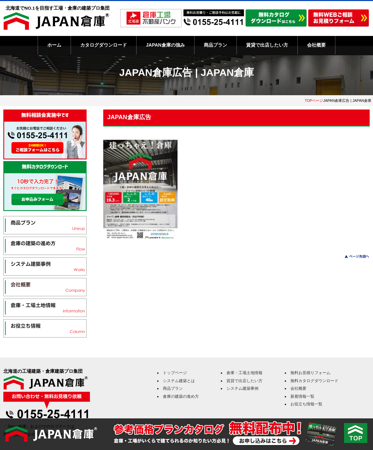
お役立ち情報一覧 (306, 404)
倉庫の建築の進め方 (181, 396)
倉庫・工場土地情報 (244, 372)
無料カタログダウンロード (314, 380)
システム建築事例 (242, 388)
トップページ (175, 372)
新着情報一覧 (302, 396)
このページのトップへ (353, 256)
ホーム (54, 45)
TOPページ (314, 101)
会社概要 (316, 45)
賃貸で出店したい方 (267, 45)
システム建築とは (179, 380)
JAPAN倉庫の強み (165, 45)
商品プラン (215, 45)
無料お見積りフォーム (310, 372)
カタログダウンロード (103, 45)
